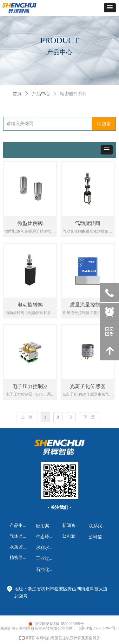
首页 (17, 93)
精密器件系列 (73, 93)
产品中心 (41, 93)
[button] (110, 7)
